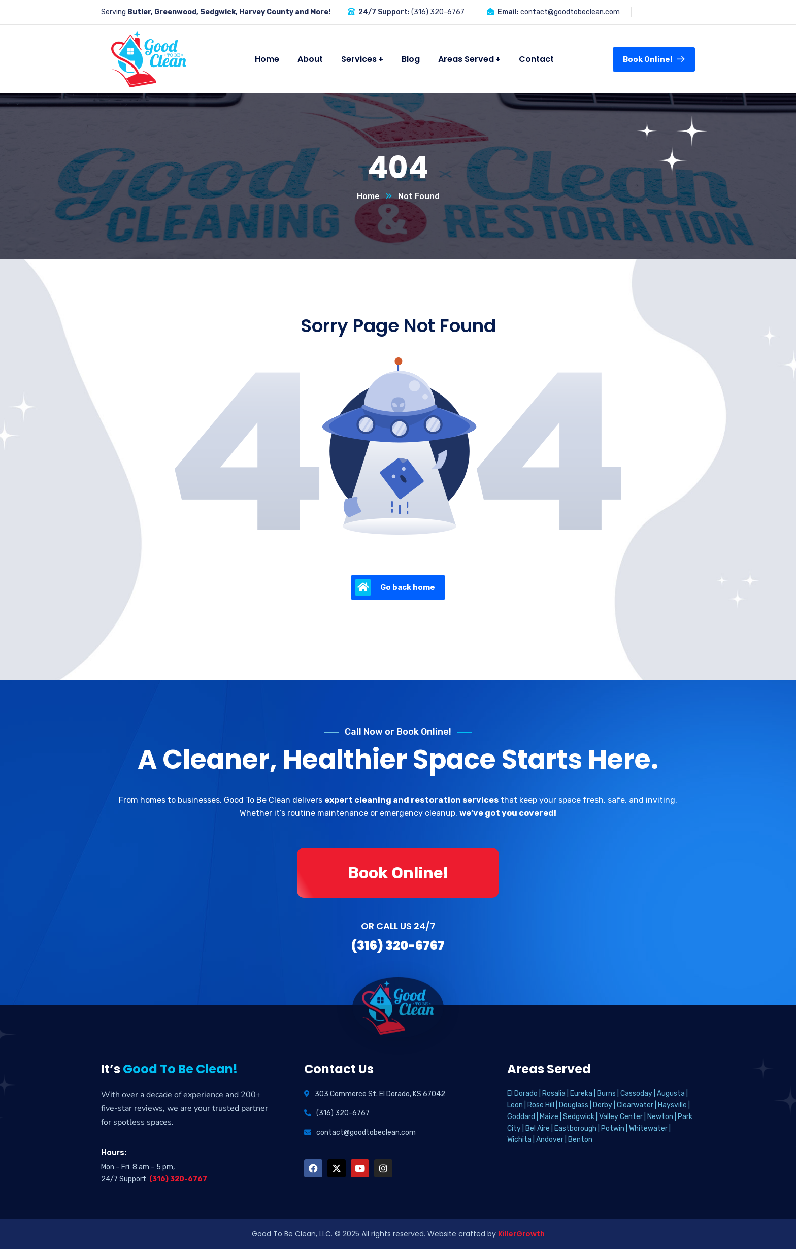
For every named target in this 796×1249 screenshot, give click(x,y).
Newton (660, 1116)
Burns (606, 1093)
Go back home (395, 587)
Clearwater (635, 1105)
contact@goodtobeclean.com (570, 12)
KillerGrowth (521, 1234)
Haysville (672, 1105)
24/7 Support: (384, 12)
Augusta (671, 1093)
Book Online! (654, 59)
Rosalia (554, 1093)
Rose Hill (540, 1105)
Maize (549, 1116)
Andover (549, 1139)
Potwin (612, 1128)
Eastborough (575, 1128)
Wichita (519, 1139)
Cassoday (636, 1093)
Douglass (573, 1105)
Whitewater (648, 1128)
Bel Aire (537, 1128)
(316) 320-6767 (438, 12)
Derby (602, 1105)
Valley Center (621, 1116)
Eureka (581, 1093)
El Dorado (522, 1093)
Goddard (521, 1116)
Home (368, 196)
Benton (580, 1139)
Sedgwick (578, 1116)
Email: (508, 12)
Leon (515, 1105)
